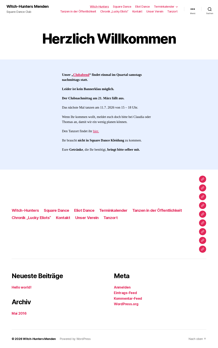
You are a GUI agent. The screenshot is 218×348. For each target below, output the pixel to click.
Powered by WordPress (75, 339)
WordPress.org (126, 304)
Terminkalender (164, 6)
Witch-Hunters (99, 6)
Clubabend (81, 75)
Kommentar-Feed (128, 298)
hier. (96, 131)
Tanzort (172, 11)
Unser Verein (154, 11)
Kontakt (137, 11)
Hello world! (21, 287)
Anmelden (122, 287)
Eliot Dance (142, 6)
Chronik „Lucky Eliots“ (114, 11)
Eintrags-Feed (125, 293)
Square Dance (122, 6)
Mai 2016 (19, 313)
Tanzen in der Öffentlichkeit (78, 11)
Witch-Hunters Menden (27, 6)
